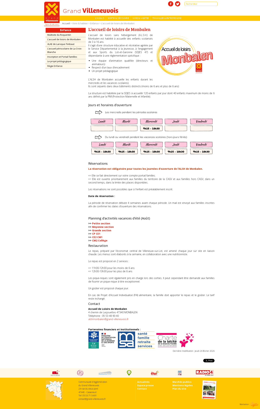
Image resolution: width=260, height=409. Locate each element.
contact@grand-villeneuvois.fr (92, 399)
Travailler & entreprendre (166, 18)
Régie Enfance (55, 66)
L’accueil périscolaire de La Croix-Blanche (64, 50)
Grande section (101, 230)
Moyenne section (103, 227)
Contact (142, 388)
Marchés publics (181, 381)
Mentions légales (182, 385)
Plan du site (179, 388)
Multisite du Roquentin (59, 34)
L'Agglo (99, 18)
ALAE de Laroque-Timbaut (60, 44)
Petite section (101, 223)
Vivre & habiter (141, 18)
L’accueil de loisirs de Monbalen (64, 39)
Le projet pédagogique (59, 61)
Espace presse (145, 385)
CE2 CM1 (97, 237)
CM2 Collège (99, 240)
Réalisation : (249, 404)
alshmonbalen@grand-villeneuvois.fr (108, 319)
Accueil (66, 23)
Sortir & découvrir (118, 18)
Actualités (143, 381)
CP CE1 (96, 233)
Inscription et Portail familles (62, 56)
